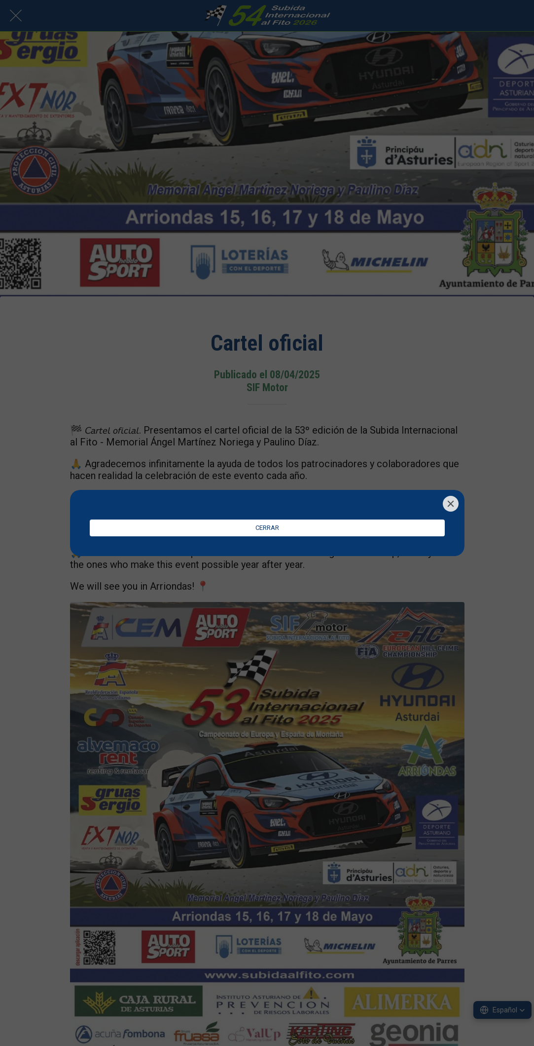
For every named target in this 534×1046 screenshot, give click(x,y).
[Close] (451, 504)
